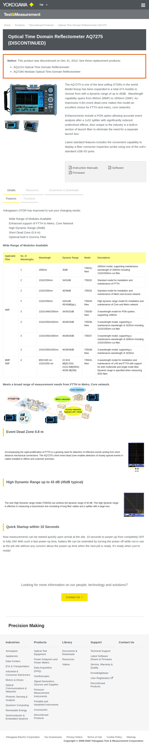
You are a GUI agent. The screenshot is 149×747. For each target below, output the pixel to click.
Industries (13, 642)
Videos (66, 664)
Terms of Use (94, 737)
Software (118, 167)
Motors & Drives (14, 680)
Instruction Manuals (85, 167)
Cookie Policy (114, 737)
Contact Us (74, 597)
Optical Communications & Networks (16, 688)
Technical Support (100, 651)
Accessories (40, 709)
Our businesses (53, 737)
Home (7, 25)
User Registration (100, 678)
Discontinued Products (41, 25)
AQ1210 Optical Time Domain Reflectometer (41, 67)
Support (96, 642)
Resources (32, 190)
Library (67, 642)
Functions (29, 198)
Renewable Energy (16, 710)
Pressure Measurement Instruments (41, 693)
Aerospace (12, 651)
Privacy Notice (74, 737)
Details (11, 190)
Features (11, 198)
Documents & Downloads (64, 190)
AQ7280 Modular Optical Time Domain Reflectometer (46, 71)
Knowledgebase (99, 673)
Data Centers (13, 661)
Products (20, 25)
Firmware (79, 172)
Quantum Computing (17, 705)
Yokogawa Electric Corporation (23, 737)
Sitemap (131, 737)
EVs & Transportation (17, 666)
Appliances (12, 656)
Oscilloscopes (41, 676)
